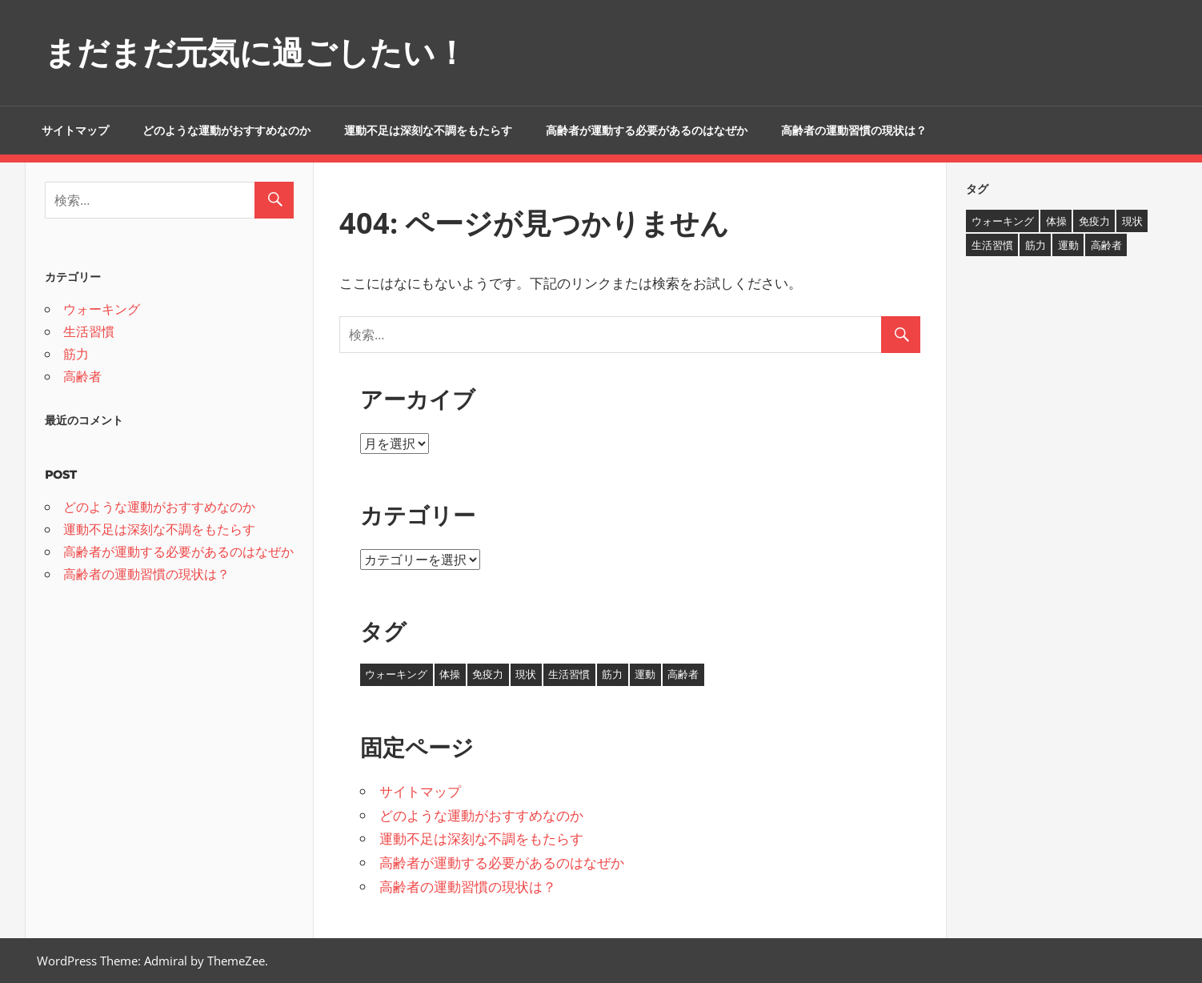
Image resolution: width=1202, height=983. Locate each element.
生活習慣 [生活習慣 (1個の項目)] (569, 674)
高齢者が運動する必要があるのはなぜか (646, 130)
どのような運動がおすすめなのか (226, 130)
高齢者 (82, 376)
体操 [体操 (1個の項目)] (449, 674)
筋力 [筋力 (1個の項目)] (612, 674)
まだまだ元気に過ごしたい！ (255, 52)
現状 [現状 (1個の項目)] (525, 674)
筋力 (76, 354)
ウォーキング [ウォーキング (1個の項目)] (396, 674)
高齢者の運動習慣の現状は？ (854, 130)
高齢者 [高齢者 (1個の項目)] (683, 674)
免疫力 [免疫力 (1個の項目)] (487, 674)
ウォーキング (101, 309)
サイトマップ (75, 130)
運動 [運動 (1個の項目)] (645, 674)
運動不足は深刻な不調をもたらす (428, 130)
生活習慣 (88, 331)
